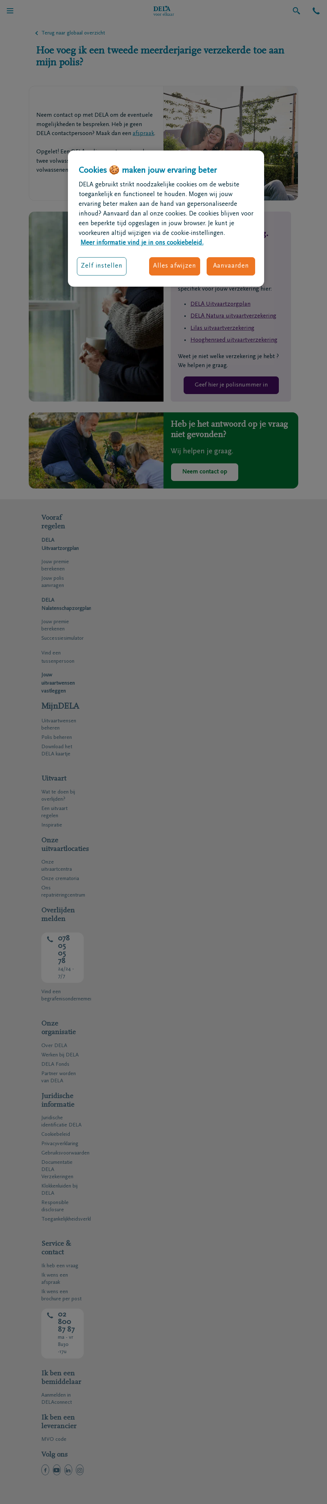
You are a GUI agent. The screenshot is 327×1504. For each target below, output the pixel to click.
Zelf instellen (102, 266)
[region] (166, 219)
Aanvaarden (231, 266)
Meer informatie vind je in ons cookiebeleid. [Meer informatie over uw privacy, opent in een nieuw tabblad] (141, 243)
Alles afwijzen (174, 266)
